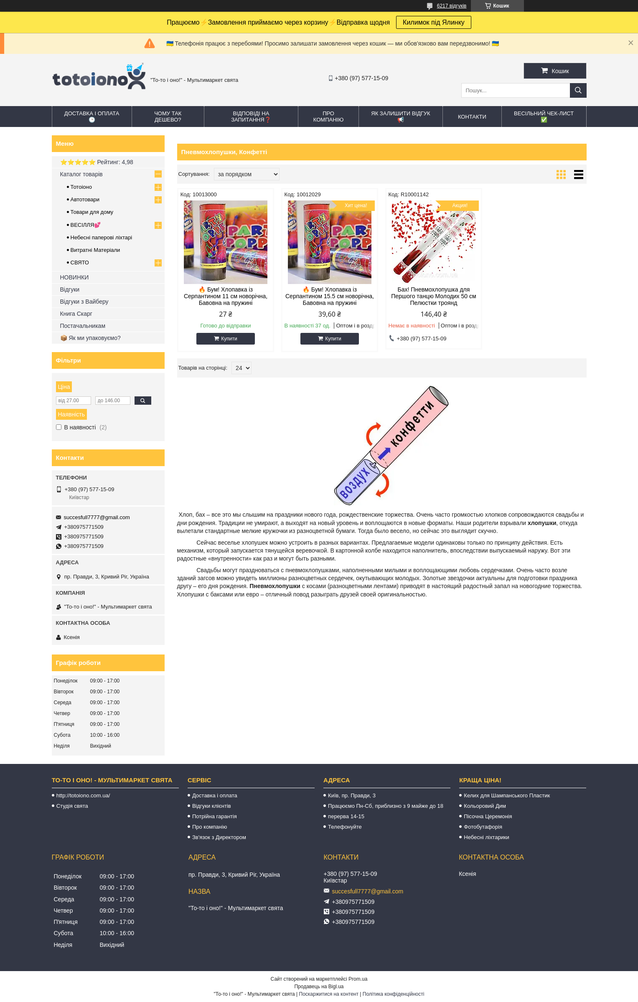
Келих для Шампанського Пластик (507, 795)
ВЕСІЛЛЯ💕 (86, 225)
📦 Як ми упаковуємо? (90, 338)
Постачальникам (83, 325)
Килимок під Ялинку (434, 22)
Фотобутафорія (483, 827)
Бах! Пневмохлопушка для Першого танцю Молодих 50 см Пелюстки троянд (433, 296)
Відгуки (70, 289)
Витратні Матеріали (95, 250)
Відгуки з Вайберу (84, 301)
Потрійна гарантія (214, 816)
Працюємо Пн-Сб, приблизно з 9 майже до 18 (385, 806)
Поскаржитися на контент (328, 994)
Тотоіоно (81, 187)
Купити (229, 339)
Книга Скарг (76, 313)
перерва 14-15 (346, 816)
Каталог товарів (81, 174)
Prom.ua (357, 979)
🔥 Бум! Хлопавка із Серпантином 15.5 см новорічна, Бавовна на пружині (329, 296)
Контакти (472, 117)
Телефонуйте (345, 827)
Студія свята (72, 806)
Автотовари (85, 199)
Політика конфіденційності (393, 994)
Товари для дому (92, 212)
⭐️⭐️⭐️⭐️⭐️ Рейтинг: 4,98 (96, 162)
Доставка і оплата (214, 795)
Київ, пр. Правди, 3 (352, 795)
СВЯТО (80, 262)
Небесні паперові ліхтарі (101, 237)
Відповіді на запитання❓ (251, 116)
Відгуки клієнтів (211, 806)
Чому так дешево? (167, 116)
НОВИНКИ (74, 277)
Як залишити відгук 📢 (400, 116)
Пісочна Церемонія (488, 816)
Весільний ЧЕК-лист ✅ (544, 116)
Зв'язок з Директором (219, 837)
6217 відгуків (452, 6)
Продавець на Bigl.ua (318, 986)
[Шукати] (578, 90)
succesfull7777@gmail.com (97, 517)
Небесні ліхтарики (486, 837)
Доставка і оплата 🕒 (91, 116)
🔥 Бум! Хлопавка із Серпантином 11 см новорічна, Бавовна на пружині (225, 296)
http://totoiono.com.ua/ (83, 795)
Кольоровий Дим (485, 806)
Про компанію (328, 116)
